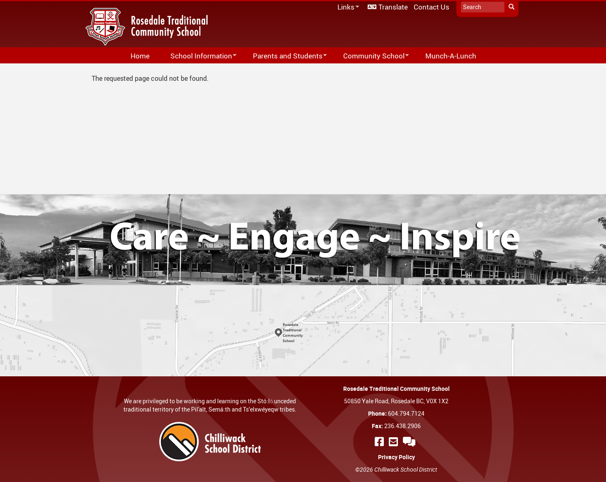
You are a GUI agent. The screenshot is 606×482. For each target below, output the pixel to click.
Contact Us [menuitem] (431, 7)
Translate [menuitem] (393, 7)
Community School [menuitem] (370, 56)
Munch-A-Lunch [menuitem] (450, 56)
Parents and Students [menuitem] (284, 56)
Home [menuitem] (140, 56)
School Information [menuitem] (198, 56)
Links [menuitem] (347, 7)
